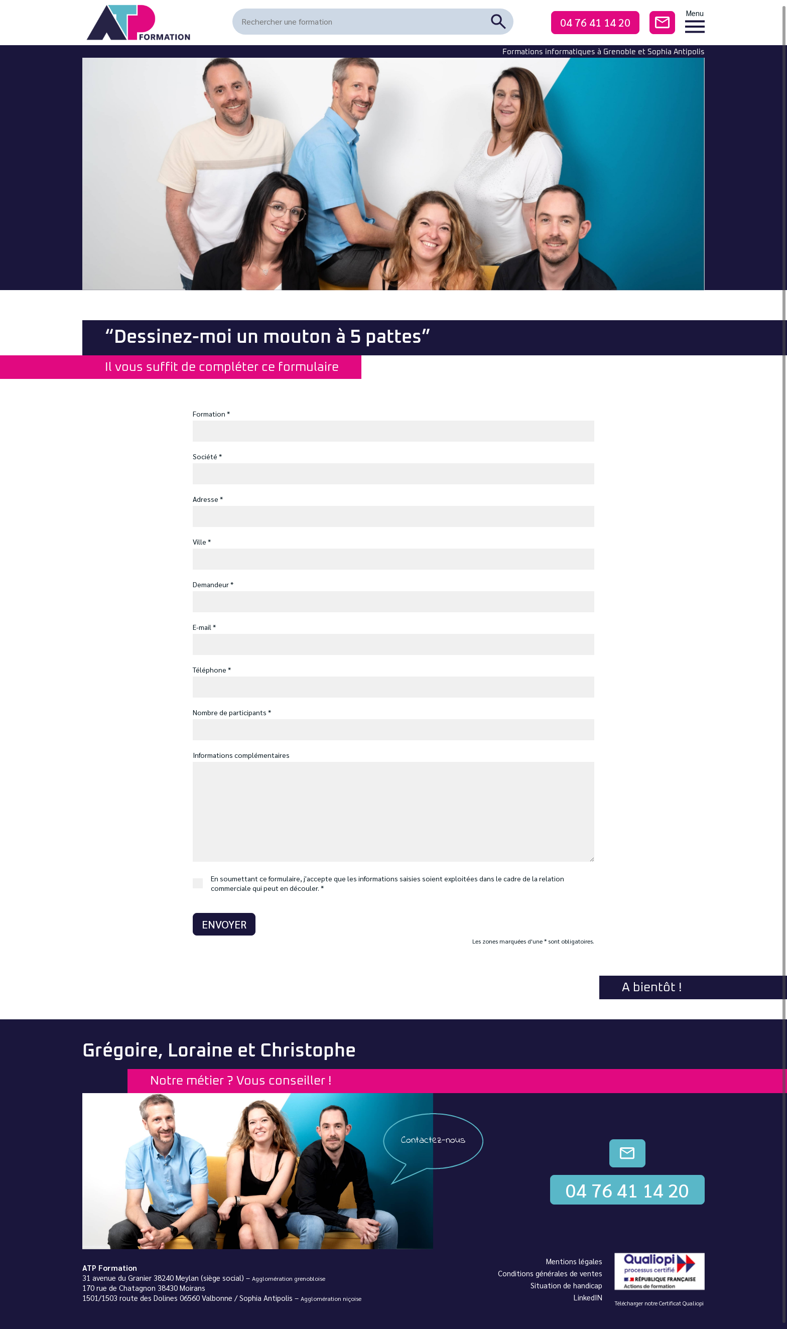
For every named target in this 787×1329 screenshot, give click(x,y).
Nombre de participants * (232, 712)
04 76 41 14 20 (595, 22)
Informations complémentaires (241, 754)
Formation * (211, 413)
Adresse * (208, 498)
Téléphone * (212, 669)
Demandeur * (213, 584)
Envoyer (224, 924)
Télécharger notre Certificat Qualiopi (659, 1303)
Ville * (202, 541)
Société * (207, 456)
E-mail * (204, 626)
